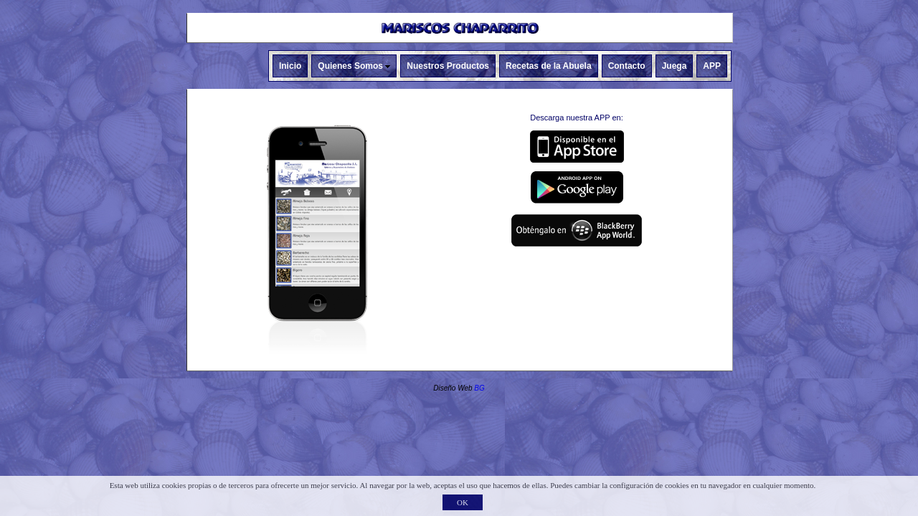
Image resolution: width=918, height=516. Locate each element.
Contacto (626, 66)
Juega (674, 66)
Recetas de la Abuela (549, 66)
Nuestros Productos (448, 66)
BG (479, 388)
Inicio (290, 66)
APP (712, 66)
